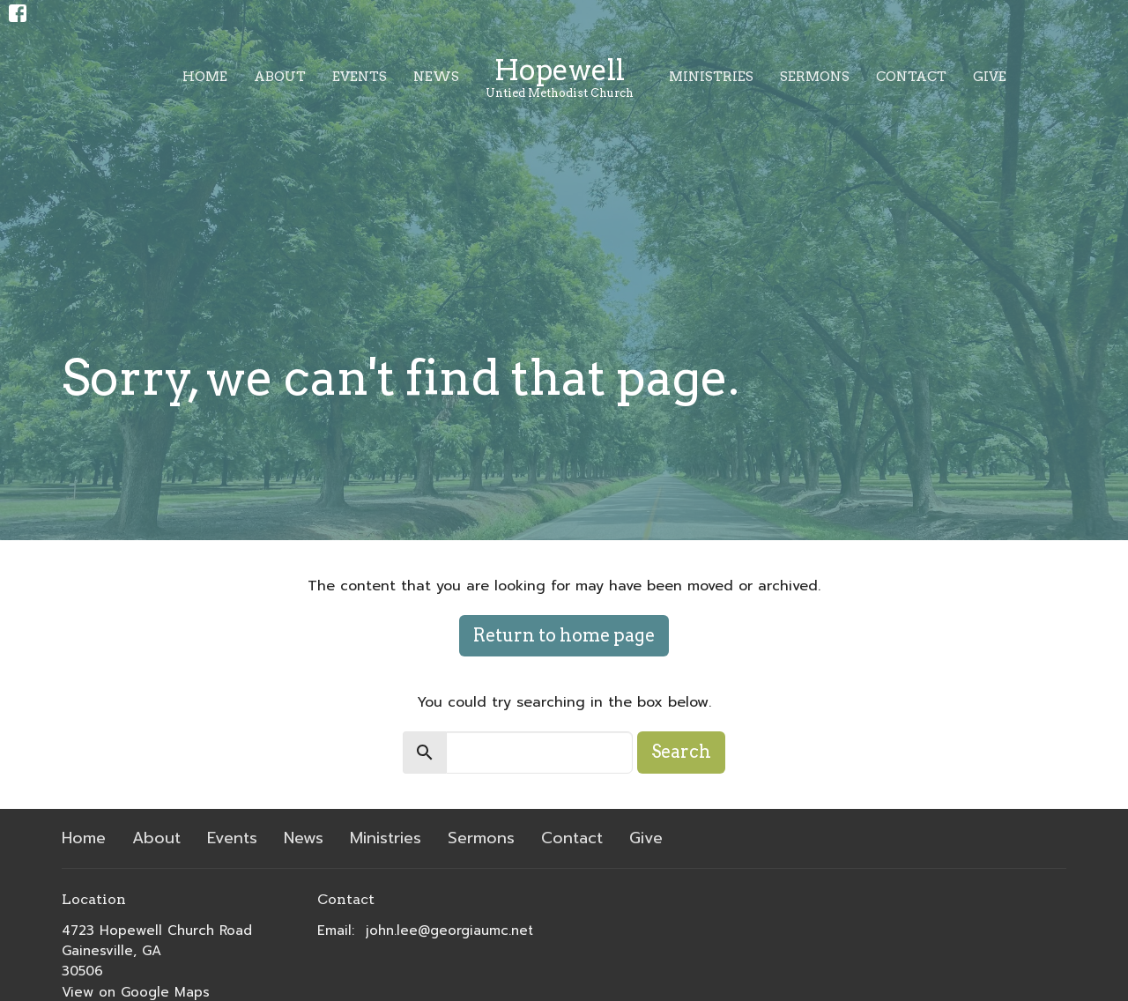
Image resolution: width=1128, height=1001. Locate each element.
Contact (911, 77)
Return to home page (564, 635)
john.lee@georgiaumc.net (449, 930)
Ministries (711, 77)
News (436, 77)
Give (989, 77)
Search (681, 751)
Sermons (815, 77)
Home (204, 77)
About (280, 77)
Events (359, 77)
